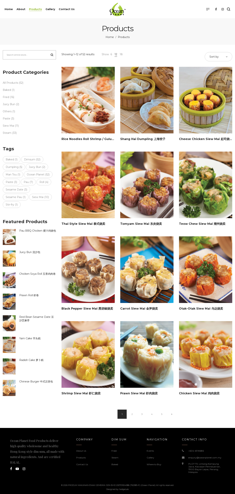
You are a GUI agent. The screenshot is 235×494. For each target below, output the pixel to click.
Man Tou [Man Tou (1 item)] (13, 174)
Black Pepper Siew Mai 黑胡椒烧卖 (87, 308)
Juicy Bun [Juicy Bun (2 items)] (37, 167)
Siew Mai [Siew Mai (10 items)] (40, 197)
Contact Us (82, 464)
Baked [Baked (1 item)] (11, 159)
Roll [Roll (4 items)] (43, 182)
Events (150, 450)
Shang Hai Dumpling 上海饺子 (142, 139)
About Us (81, 450)
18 (121, 54)
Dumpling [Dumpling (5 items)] (14, 167)
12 (116, 54)
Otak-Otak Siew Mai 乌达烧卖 (201, 308)
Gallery (150, 457)
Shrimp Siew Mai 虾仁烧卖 (81, 393)
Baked (7, 90)
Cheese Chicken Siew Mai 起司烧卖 (205, 139)
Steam (7, 133)
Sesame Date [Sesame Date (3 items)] (16, 189)
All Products (10, 82)
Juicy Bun (9, 104)
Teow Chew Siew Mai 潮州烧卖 (202, 224)
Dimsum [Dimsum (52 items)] (32, 159)
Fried (6, 97)
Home (110, 37)
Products (81, 457)
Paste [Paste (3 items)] (11, 182)
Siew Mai (8, 125)
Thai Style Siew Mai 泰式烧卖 (83, 224)
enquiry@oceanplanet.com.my (204, 457)
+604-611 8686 (196, 450)
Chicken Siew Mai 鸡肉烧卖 (199, 393)
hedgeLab (124, 489)
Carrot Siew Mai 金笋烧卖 (139, 308)
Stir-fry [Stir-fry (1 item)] (12, 204)
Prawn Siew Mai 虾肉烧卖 (139, 393)
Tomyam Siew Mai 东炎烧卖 (141, 224)
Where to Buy (154, 464)
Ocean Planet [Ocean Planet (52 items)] (38, 174)
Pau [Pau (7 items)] (28, 182)
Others (7, 111)
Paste (6, 118)
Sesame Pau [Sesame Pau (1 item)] (16, 197)
